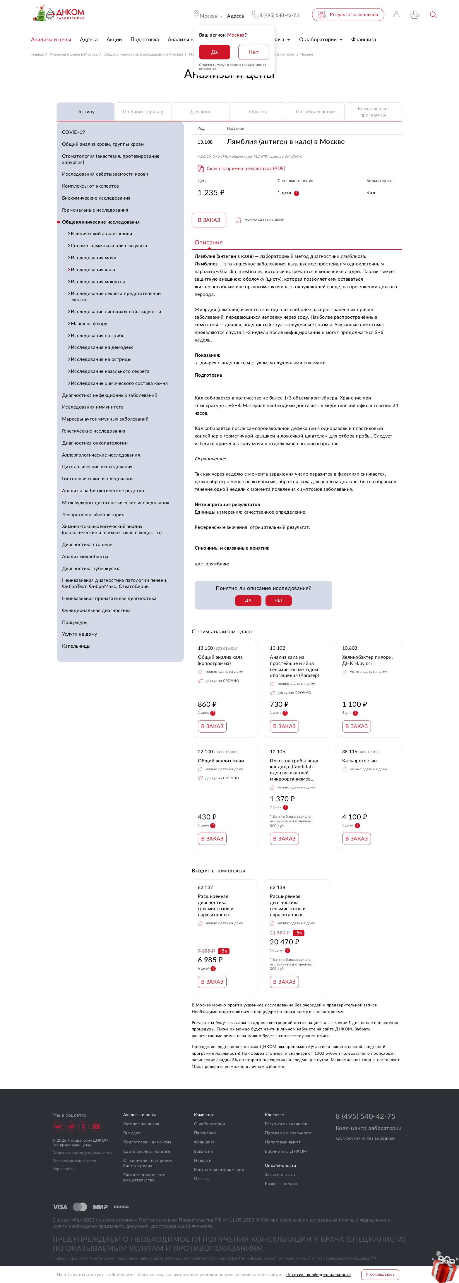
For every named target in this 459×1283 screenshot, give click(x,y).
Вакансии (203, 1152)
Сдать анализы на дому (147, 1152)
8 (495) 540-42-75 (365, 1116)
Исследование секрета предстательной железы (116, 296)
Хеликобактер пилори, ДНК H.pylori (367, 660)
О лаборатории (209, 1124)
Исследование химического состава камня (119, 383)
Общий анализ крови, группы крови (103, 144)
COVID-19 (73, 132)
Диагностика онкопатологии (95, 443)
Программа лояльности (289, 1133)
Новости (202, 1161)
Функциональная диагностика (96, 610)
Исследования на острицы (101, 359)
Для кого (200, 111)
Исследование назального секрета (110, 371)
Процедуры (75, 622)
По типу (85, 111)
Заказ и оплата (280, 1175)
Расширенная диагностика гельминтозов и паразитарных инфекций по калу (218, 906)
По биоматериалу (143, 111)
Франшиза (204, 1142)
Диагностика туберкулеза (91, 568)
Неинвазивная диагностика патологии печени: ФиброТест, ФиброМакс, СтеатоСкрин (114, 583)
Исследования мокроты (98, 281)
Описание (209, 243)
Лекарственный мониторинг (94, 514)
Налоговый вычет (283, 1142)
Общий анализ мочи (221, 761)
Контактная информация (219, 1170)
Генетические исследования (93, 431)
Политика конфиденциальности (82, 1153)
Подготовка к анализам (147, 1142)
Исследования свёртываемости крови (105, 174)
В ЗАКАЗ (209, 220)
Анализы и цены (139, 1115)
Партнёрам (205, 1133)
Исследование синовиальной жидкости (116, 311)
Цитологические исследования (97, 466)
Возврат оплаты (281, 1184)
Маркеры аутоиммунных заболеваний (105, 419)
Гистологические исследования (97, 478)
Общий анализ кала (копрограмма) (220, 660)
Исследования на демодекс (102, 347)
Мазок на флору (89, 323)
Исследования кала (93, 269)
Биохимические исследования (96, 198)
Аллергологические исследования (101, 455)
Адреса (235, 16)
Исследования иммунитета (93, 407)
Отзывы (202, 1179)
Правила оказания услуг (74, 1161)
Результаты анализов (286, 1124)
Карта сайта (63, 1169)
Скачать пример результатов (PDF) (246, 168)
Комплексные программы (373, 112)
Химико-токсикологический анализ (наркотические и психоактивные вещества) (112, 529)
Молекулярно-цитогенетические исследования (115, 502)
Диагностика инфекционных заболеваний (109, 395)
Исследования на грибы (98, 335)
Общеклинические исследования (101, 222)
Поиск (433, 14)
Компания (204, 1115)
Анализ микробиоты (85, 556)
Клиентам (275, 1115)
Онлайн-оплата (280, 1166)
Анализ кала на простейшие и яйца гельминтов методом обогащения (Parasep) (294, 666)
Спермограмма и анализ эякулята (109, 245)
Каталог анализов (141, 1124)
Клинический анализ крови (101, 233)
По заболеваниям (315, 111)
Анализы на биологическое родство (103, 490)
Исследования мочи (93, 257)
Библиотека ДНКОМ (286, 1152)
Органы (258, 111)
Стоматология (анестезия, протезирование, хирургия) (111, 159)
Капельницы (76, 646)
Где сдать (133, 1133)
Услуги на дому (79, 634)
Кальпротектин (359, 761)
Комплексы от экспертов (90, 186)
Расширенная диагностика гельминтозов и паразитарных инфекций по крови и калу (294, 906)
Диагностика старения (88, 544)
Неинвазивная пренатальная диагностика (109, 598)
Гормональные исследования (95, 210)
